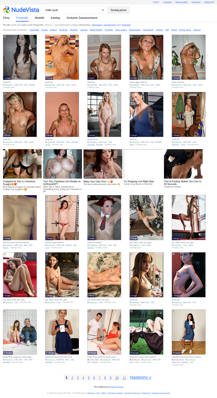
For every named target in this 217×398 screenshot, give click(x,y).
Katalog (55, 17)
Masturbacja (134, 30)
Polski (155, 2)
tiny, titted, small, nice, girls (140, 242)
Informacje (91, 393)
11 (124, 377)
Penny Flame (94, 359)
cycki (25, 85)
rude (74, 245)
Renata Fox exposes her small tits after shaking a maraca (143, 357)
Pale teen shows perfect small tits (16, 242)
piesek (148, 245)
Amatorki (109, 30)
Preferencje (196, 2)
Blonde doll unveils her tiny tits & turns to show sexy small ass (58, 357)
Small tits (63, 30)
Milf (167, 30)
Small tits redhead (94, 242)
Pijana (174, 30)
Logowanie (167, 2)
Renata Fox (136, 359)
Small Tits (134, 299)
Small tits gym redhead (54, 242)
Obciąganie (148, 30)
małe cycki (18, 85)
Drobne (53, 30)
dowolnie (126, 25)
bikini (132, 145)
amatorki (32, 85)
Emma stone (185, 30)
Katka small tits (178, 82)
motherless (9, 85)
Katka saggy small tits (138, 82)
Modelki (39, 17)
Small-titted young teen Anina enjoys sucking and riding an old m (17, 357)
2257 (98, 393)
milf (88, 362)
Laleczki (84, 30)
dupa (30, 359)
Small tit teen (92, 139)
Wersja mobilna (181, 2)
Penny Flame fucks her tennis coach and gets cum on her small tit (101, 357)
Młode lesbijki (96, 30)
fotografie (22, 17)
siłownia (69, 245)
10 (117, 377)
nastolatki (74, 142)
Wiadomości (146, 393)
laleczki (5, 248)
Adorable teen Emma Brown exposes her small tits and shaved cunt (186, 357)
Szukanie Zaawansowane (81, 17)
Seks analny (121, 30)
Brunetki (74, 30)
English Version (116, 387)
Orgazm (159, 30)
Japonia (197, 30)
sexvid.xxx (9, 359)
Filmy (6, 17)
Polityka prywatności (115, 393)
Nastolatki (34, 30)
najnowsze (97, 25)
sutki (25, 245)
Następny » (140, 377)
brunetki (158, 142)
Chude (44, 30)
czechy (73, 85)
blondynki (90, 145)
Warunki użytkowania (132, 393)
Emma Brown (179, 359)
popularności (110, 25)
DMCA (104, 393)
